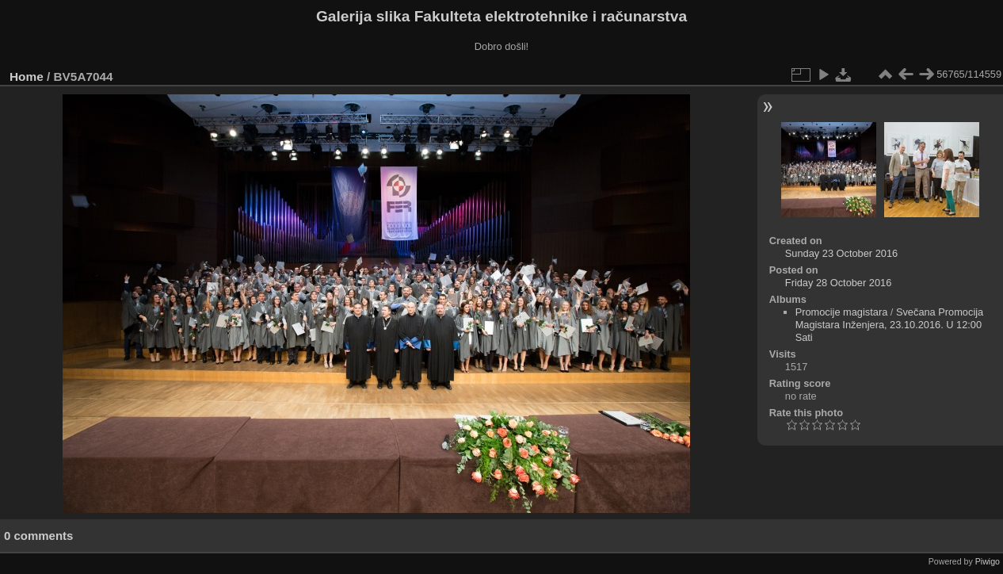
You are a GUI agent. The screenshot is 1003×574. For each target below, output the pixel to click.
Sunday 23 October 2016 (841, 253)
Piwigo (987, 561)
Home (27, 76)
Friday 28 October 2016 (838, 283)
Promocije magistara (841, 312)
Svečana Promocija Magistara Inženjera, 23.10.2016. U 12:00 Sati (889, 324)
